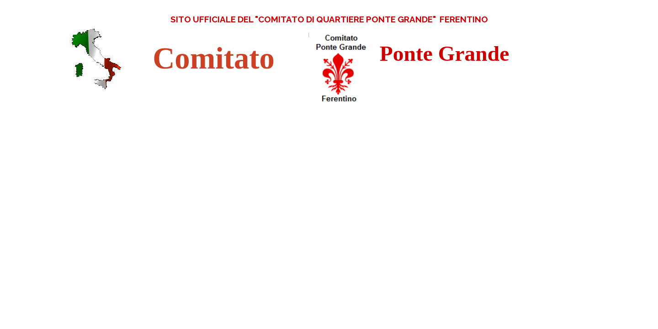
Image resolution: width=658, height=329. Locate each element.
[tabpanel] (329, 19)
